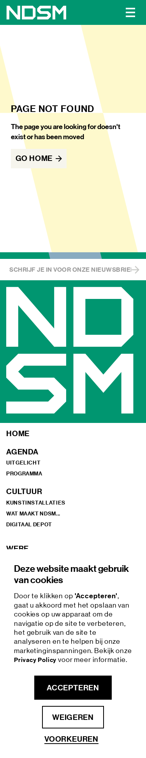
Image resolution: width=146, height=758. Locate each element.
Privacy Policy (36, 660)
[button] (130, 12)
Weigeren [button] (72, 717)
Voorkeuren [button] (71, 739)
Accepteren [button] (73, 687)
